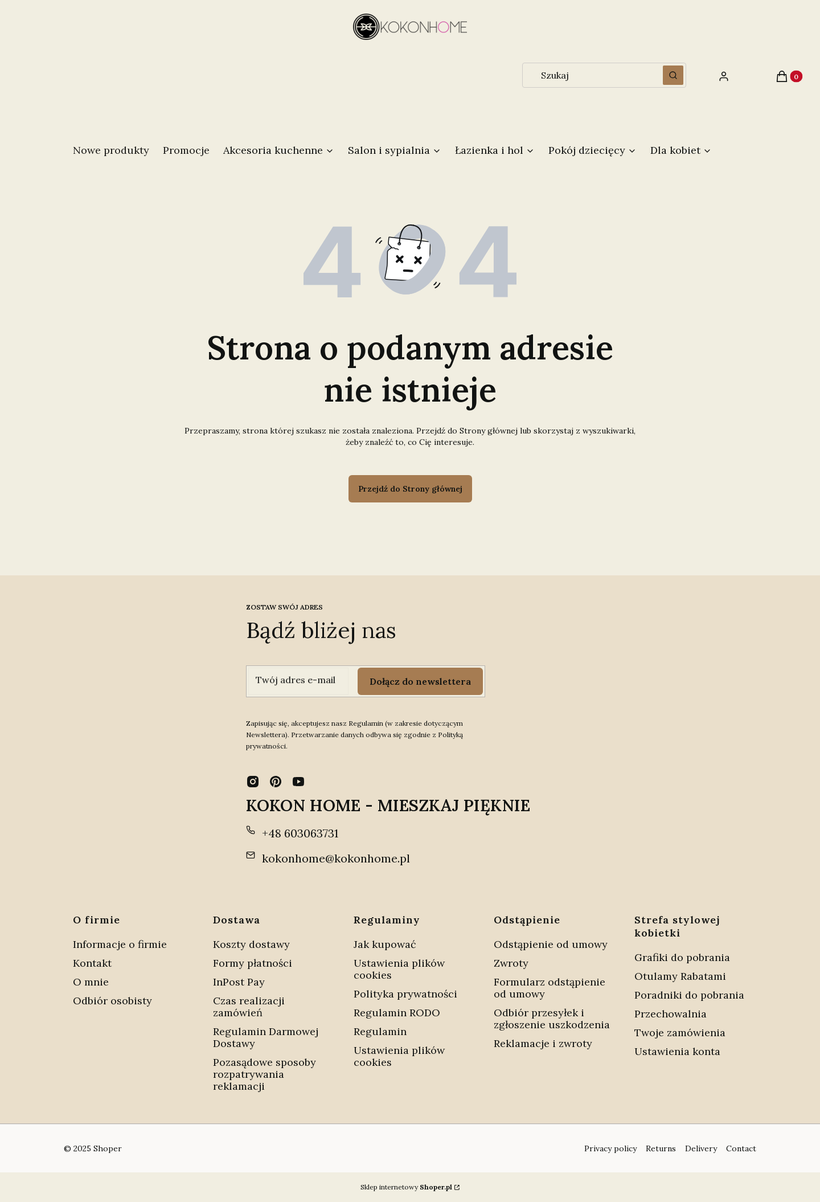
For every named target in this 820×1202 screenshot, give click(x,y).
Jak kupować (385, 944)
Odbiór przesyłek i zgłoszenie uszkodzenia (552, 1018)
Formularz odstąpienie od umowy (549, 987)
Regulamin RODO (397, 1012)
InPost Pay (239, 981)
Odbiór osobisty (112, 1000)
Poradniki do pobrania (689, 994)
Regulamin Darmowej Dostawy (265, 1037)
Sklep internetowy (406, 1187)
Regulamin (380, 1031)
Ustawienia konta (677, 1051)
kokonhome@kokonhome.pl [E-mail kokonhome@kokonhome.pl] (336, 858)
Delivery (701, 1148)
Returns (661, 1148)
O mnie (91, 981)
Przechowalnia (670, 1013)
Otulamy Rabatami (680, 976)
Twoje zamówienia (679, 1032)
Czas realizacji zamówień (249, 1006)
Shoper (107, 1148)
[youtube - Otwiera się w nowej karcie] (298, 781)
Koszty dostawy (251, 944)
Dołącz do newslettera (420, 681)
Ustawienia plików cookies (399, 969)
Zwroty (511, 963)
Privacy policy (610, 1148)
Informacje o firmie (120, 944)
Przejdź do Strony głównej (410, 489)
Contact (741, 1148)
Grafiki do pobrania (682, 957)
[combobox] (589, 75)
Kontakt (92, 963)
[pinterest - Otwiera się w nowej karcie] (275, 781)
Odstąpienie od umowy (551, 944)
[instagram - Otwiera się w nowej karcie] (253, 781)
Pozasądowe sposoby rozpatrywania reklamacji (264, 1074)
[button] (673, 75)
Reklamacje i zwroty (543, 1043)
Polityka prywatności (405, 993)
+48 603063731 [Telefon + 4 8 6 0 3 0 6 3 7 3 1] (300, 833)
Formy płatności (252, 963)
